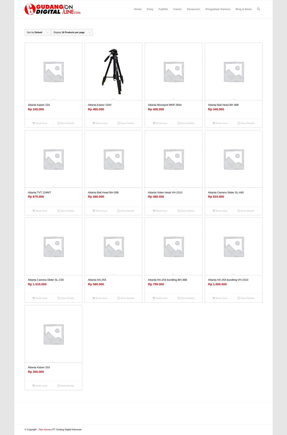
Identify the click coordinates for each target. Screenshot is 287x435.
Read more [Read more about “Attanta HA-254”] (99, 298)
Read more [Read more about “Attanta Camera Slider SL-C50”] (39, 298)
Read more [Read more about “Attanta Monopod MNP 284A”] (160, 123)
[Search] (258, 9)
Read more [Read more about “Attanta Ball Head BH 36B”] (220, 123)
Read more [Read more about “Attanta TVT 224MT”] (39, 210)
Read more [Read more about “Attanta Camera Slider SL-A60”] (220, 210)
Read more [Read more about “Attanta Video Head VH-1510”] (160, 210)
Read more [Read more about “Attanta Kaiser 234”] (39, 123)
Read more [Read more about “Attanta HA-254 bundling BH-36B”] (160, 298)
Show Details (65, 123)
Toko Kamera (45, 429)
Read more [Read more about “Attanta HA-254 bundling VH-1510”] (220, 298)
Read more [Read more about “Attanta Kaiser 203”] (39, 385)
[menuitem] (137, 9)
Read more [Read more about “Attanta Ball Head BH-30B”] (99, 210)
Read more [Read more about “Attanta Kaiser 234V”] (99, 123)
